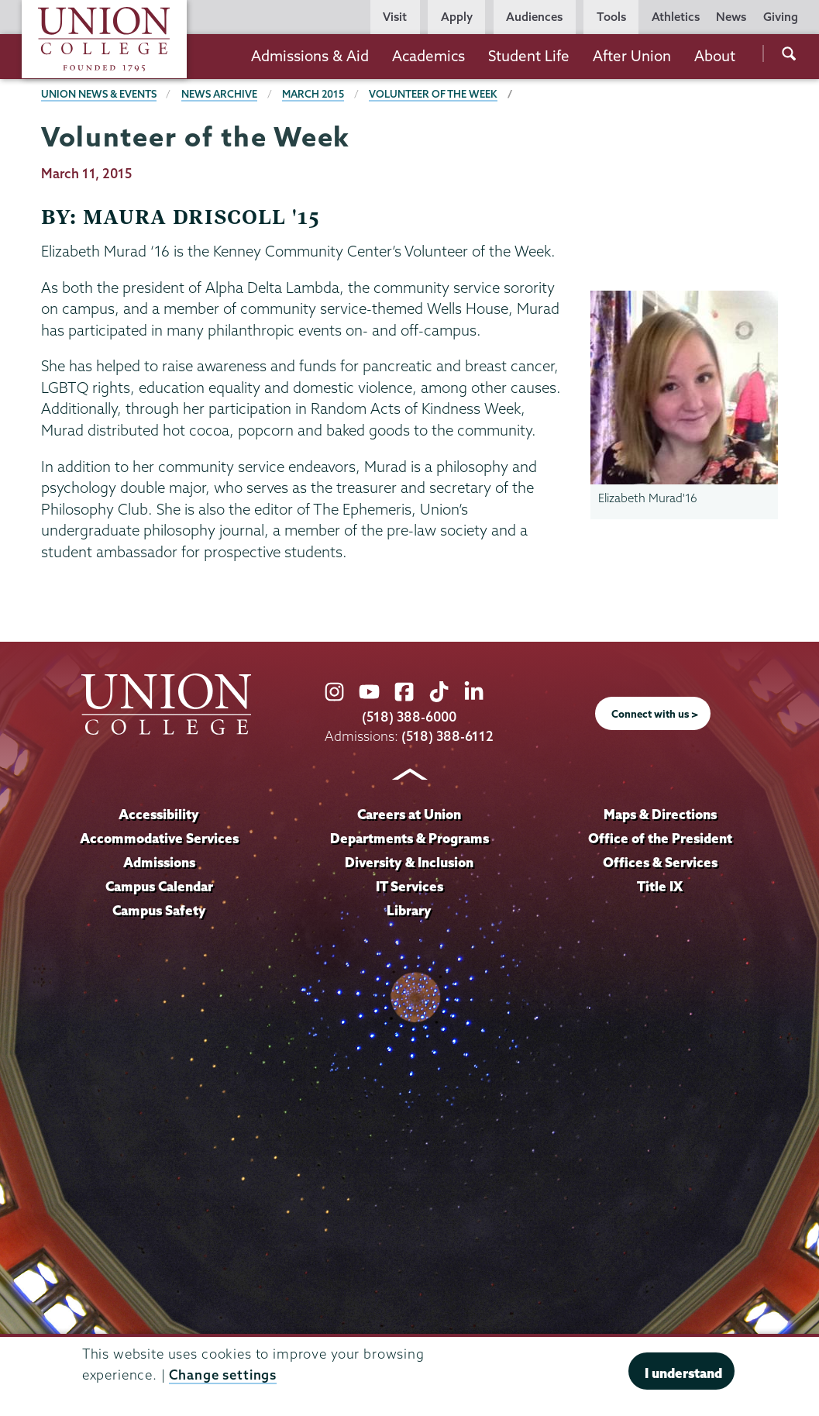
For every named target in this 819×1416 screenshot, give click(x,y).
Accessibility (159, 814)
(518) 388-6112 (447, 736)
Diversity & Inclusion (409, 862)
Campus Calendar (159, 886)
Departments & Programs (409, 838)
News (731, 16)
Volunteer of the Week (433, 94)
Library (409, 910)
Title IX (660, 886)
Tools (611, 16)
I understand (683, 1373)
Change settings (223, 1374)
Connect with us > (654, 714)
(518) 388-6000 (409, 716)
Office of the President (660, 838)
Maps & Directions (660, 814)
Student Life (529, 56)
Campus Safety (159, 910)
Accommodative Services (159, 838)
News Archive (219, 94)
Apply (457, 16)
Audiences (534, 16)
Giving (780, 16)
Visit (395, 16)
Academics (428, 56)
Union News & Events (99, 94)
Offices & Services (660, 862)
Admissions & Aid (310, 56)
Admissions (159, 862)
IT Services (409, 886)
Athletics (676, 16)
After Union (632, 56)
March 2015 (313, 94)
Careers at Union (409, 814)
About (714, 56)
